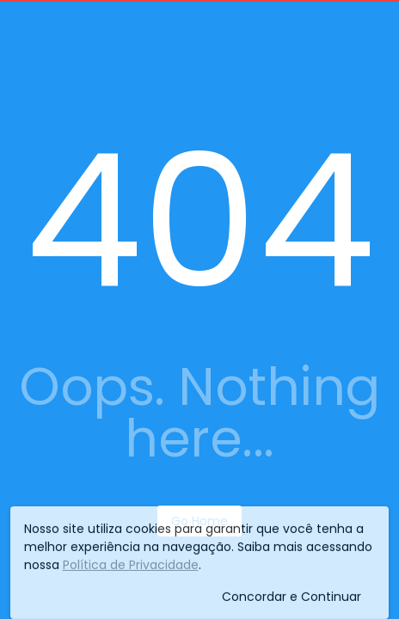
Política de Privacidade (131, 570)
